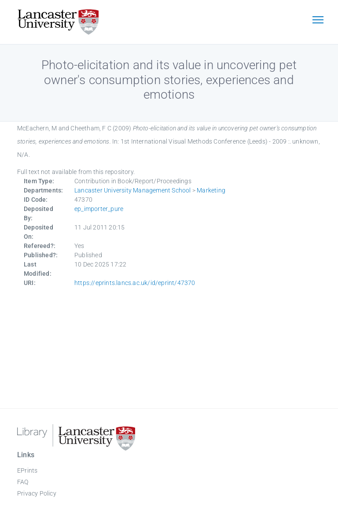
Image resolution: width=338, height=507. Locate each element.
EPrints (27, 470)
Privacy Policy (36, 493)
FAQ (23, 481)
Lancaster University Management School (132, 190)
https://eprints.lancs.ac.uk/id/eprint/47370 (134, 282)
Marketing (211, 190)
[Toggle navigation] (317, 20)
